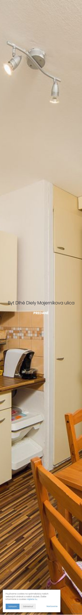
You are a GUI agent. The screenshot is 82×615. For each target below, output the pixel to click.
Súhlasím (12, 606)
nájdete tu (32, 599)
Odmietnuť (28, 606)
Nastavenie (52, 606)
